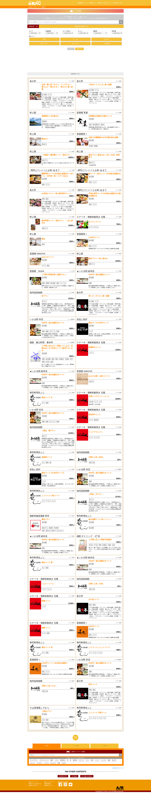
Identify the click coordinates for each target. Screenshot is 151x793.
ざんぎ (64, 763)
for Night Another (87, 777)
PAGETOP (75, 737)
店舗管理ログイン (117, 769)
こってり (46, 763)
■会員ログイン (48, 786)
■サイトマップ (33, 783)
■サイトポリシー (49, 783)
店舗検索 (80, 3)
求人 (120, 3)
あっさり (53, 763)
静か (92, 761)
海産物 (75, 761)
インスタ (103, 761)
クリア (71, 49)
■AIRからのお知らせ (35, 784)
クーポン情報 (114, 3)
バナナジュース (44, 761)
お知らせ (105, 3)
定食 (58, 763)
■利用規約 (47, 784)
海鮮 (109, 761)
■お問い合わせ (33, 786)
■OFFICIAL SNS (63, 783)
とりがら (39, 763)
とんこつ (32, 763)
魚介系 (114, 761)
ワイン (87, 761)
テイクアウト (34, 761)
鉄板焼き (62, 761)
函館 (51, 761)
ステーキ (81, 761)
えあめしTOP (32, 7)
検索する (79, 49)
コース (97, 761)
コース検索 (97, 3)
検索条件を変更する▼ (81, 26)
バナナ (57, 761)
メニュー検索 (89, 3)
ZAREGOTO (63, 777)
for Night (74, 777)
